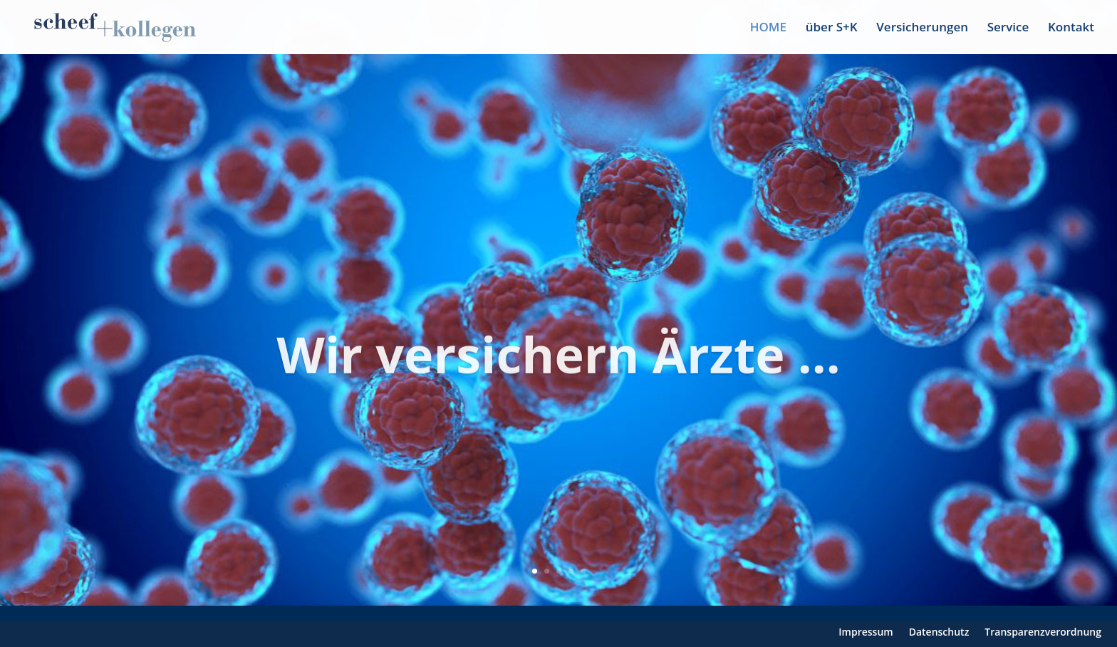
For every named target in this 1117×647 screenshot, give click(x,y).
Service (1008, 28)
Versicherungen (922, 28)
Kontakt (1071, 28)
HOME (768, 28)
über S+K (832, 28)
